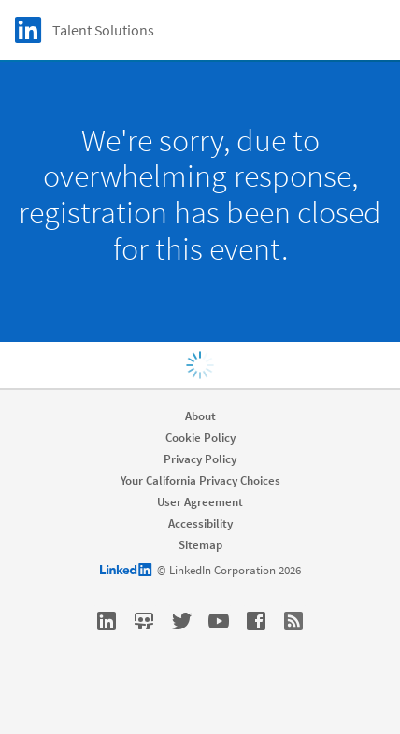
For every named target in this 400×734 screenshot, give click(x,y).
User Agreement (200, 502)
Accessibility (200, 523)
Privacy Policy (200, 459)
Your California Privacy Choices (200, 480)
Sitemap (200, 545)
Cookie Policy (200, 437)
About (200, 416)
